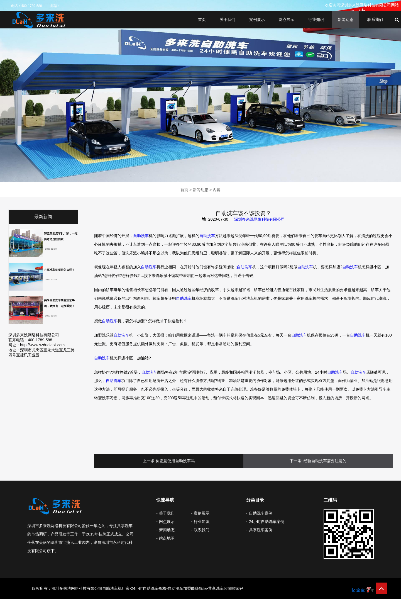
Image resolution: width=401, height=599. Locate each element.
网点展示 (286, 19)
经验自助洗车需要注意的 (325, 461)
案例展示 (257, 19)
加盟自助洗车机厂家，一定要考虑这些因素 (60, 236)
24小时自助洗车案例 (267, 521)
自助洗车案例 (260, 513)
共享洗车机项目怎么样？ (59, 269)
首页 (202, 19)
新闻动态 (345, 19)
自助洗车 (141, 235)
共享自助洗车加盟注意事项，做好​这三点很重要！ (59, 303)
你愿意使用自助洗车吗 (175, 461)
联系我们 (375, 19)
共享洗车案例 (260, 530)
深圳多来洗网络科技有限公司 (259, 219)
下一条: (296, 461)
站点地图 (167, 538)
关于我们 (227, 19)
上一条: (149, 461)
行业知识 (316, 19)
